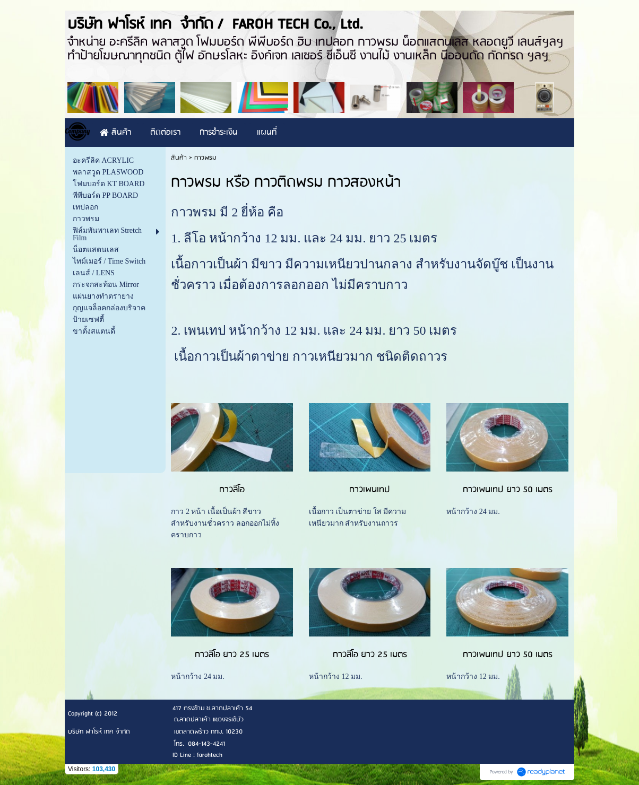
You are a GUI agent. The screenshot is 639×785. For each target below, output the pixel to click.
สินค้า (179, 157)
